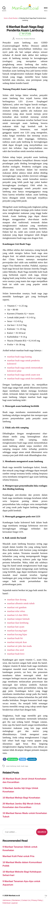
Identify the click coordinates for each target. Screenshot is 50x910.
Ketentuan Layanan (10, 903)
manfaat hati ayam (15, 626)
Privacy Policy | (37, 900)
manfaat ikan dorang (16, 599)
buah (18, 766)
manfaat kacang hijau (17, 634)
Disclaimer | (16, 900)
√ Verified (25, 33)
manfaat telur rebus (16, 611)
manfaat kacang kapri (17, 630)
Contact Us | (26, 900)
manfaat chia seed (15, 650)
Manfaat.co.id (14, 895)
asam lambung (11, 766)
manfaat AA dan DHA (17, 615)
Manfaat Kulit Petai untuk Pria (18, 856)
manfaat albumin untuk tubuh (20, 603)
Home (6, 18)
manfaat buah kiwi (15, 653)
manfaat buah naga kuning (19, 356)
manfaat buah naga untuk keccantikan (24, 378)
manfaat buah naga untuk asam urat (23, 374)
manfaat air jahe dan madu (19, 646)
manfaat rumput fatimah (18, 619)
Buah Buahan (13, 18)
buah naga (24, 766)
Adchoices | (7, 900)
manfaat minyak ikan (17, 642)
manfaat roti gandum (16, 607)
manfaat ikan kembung (17, 622)
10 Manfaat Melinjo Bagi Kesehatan (21, 797)
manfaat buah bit (15, 638)
